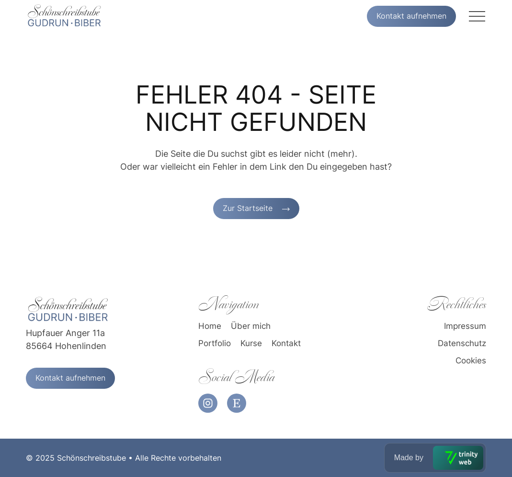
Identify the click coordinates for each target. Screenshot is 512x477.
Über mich (251, 327)
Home (209, 327)
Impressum (465, 327)
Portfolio (214, 344)
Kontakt (286, 344)
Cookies (470, 361)
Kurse (251, 344)
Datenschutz (462, 344)
